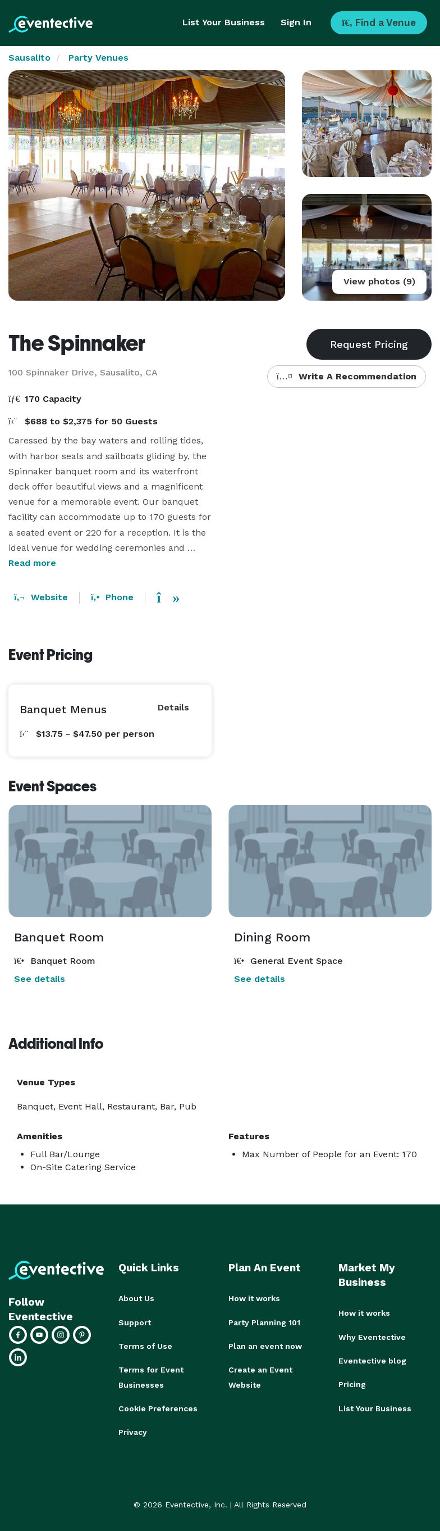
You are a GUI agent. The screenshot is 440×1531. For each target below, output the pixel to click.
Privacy (132, 1430)
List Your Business (223, 22)
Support (134, 1321)
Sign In (296, 22)
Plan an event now (265, 1345)
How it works (254, 1298)
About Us (136, 1298)
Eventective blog (372, 1360)
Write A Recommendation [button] (346, 376)
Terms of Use (145, 1345)
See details (39, 978)
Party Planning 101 (264, 1321)
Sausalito (29, 57)
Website (41, 597)
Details (173, 707)
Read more (32, 563)
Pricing (352, 1383)
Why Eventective (372, 1336)
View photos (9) (379, 281)
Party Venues (98, 57)
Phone (112, 597)
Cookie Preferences (158, 1407)
